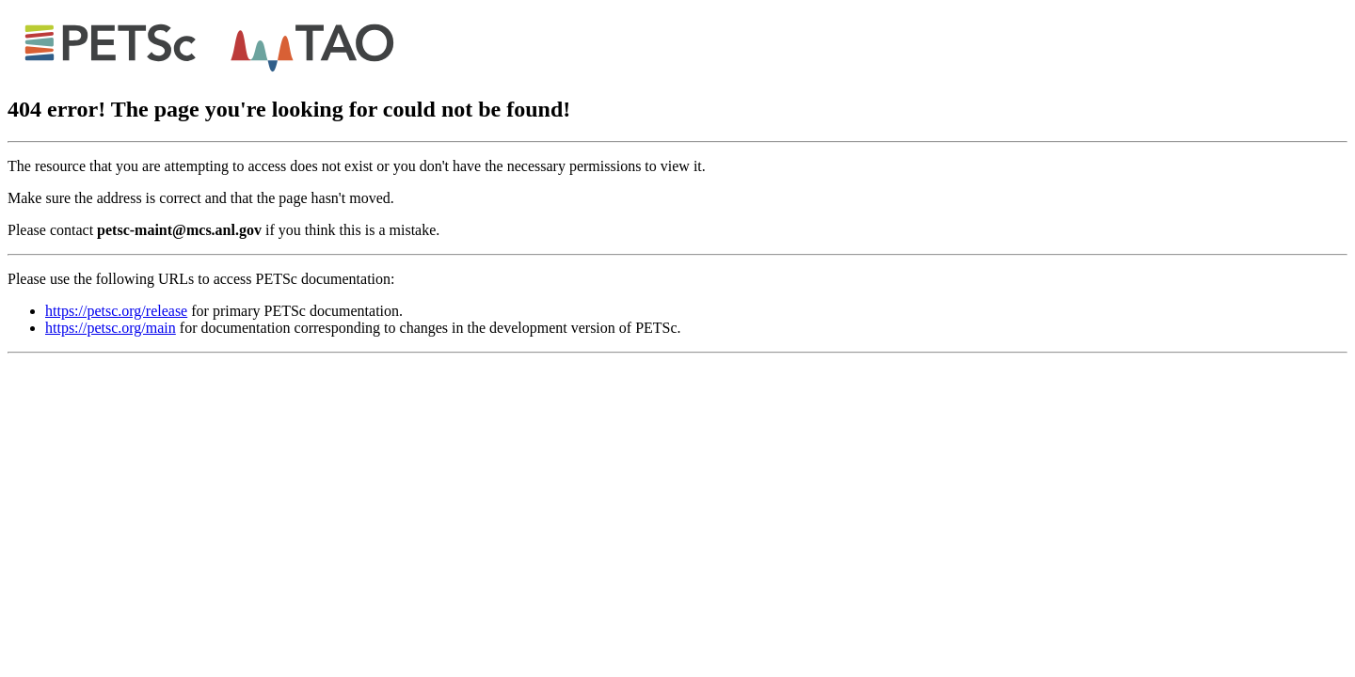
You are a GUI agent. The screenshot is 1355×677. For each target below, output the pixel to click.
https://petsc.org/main (110, 328)
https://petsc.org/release (116, 311)
